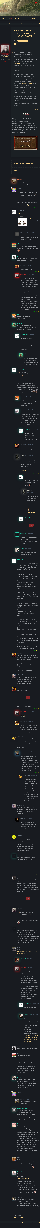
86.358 (8, 59)
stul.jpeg (29, 218)
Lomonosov (28, 818)
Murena (30, 958)
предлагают (17, 63)
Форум (17, 18)
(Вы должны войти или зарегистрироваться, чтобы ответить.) (25, 1214)
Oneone (31, 334)
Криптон (29, 265)
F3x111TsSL (31, 752)
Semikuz (34, 775)
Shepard (31, 711)
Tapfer (34, 476)
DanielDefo (35, 1014)
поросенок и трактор (23, 41)
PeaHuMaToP (30, 232)
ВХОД (33, 18)
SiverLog (35, 429)
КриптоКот (34, 354)
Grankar (28, 1099)
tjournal (36, 109)
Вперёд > (22, 43)
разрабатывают (27, 83)
